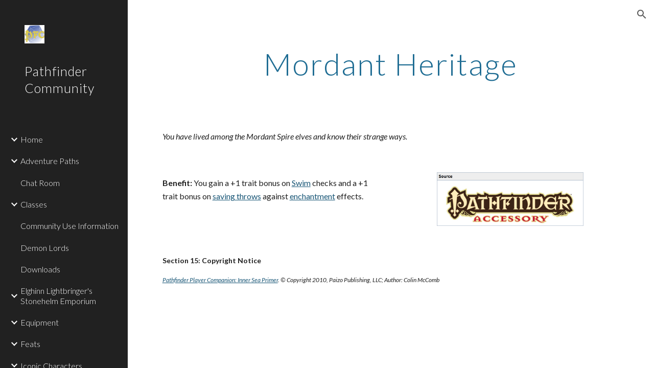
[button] (641, 14)
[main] (391, 64)
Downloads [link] (40, 269)
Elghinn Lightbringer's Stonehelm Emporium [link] (58, 295)
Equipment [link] (39, 322)
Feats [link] (30, 344)
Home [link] (31, 139)
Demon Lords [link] (44, 247)
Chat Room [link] (40, 183)
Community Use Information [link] (69, 226)
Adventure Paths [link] (49, 161)
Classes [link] (33, 204)
